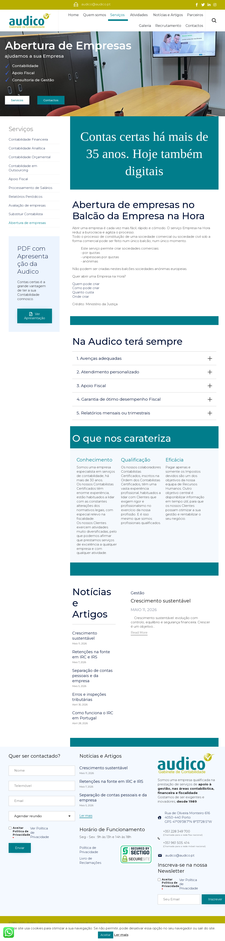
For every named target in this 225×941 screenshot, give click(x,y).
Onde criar (80, 296)
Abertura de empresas (27, 223)
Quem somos (94, 15)
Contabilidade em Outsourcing (23, 168)
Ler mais (121, 935)
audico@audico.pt (179, 855)
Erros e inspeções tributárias (89, 697)
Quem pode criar (85, 284)
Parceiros (195, 15)
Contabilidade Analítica (27, 148)
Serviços (118, 15)
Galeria (145, 26)
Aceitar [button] (106, 934)
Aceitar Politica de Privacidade (21, 833)
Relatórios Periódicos (25, 197)
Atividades (139, 15)
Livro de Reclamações (90, 860)
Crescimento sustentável (84, 636)
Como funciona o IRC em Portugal (92, 715)
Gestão (137, 593)
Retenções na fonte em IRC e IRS (91, 654)
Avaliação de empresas (27, 205)
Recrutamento (168, 26)
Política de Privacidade (88, 850)
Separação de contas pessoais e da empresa (92, 675)
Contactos (194, 26)
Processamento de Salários (30, 188)
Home (73, 15)
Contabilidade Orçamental (29, 157)
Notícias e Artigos (168, 15)
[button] (139, 633)
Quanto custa (83, 292)
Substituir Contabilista (26, 214)
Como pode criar (85, 288)
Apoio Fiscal (18, 179)
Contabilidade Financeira (28, 139)
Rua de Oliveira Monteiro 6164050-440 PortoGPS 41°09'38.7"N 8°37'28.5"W (188, 817)
